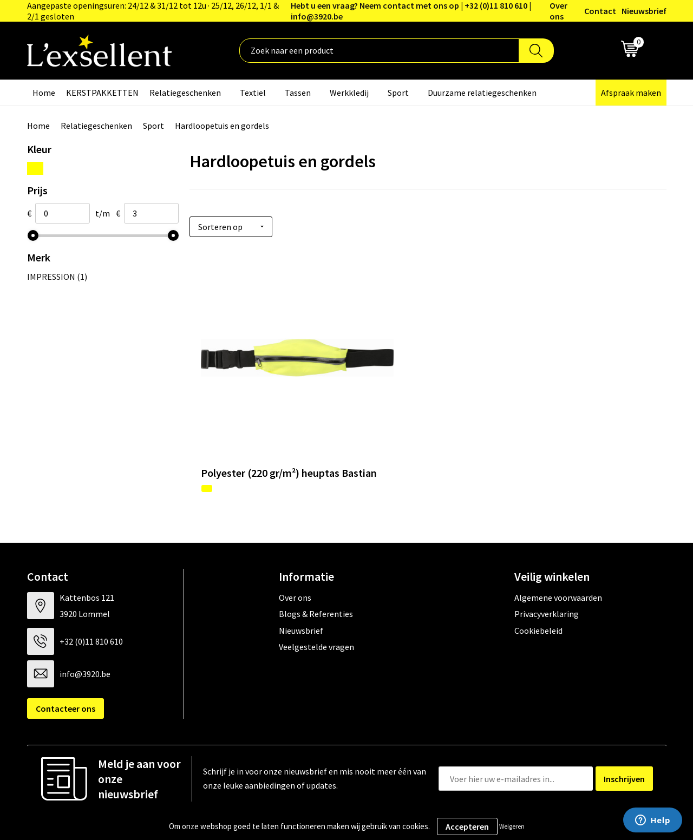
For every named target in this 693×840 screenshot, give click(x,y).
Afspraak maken (631, 92)
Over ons (558, 11)
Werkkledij (349, 92)
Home (43, 92)
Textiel (253, 92)
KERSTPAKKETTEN (102, 92)
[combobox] (379, 50)
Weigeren (512, 826)
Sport (398, 92)
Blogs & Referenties (316, 572)
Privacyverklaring (546, 572)
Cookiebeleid (538, 588)
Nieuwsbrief (644, 10)
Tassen (298, 92)
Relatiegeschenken (185, 92)
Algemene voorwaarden (558, 556)
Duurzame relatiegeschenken (482, 92)
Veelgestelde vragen (316, 605)
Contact (600, 10)
